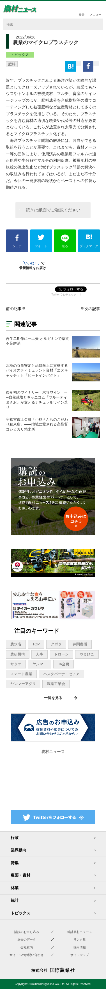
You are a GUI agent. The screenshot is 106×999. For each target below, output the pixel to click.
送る (65, 241)
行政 (15, 837)
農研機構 (17, 654)
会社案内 (26, 947)
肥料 (11, 64)
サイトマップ (79, 955)
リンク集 (79, 939)
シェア (17, 241)
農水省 (15, 644)
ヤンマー (39, 664)
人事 (39, 654)
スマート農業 (21, 674)
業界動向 (18, 850)
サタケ (15, 664)
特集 (15, 863)
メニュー (96, 14)
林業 (15, 888)
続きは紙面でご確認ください (53, 210)
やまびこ (87, 654)
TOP (36, 644)
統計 (15, 900)
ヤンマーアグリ (23, 684)
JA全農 (63, 664)
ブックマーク (89, 241)
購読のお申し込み (26, 932)
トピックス (20, 55)
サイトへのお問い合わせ (26, 955)
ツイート (41, 241)
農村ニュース (53, 751)
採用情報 (79, 947)
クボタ (56, 644)
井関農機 (80, 644)
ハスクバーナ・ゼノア (61, 674)
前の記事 (14, 308)
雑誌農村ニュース (79, 932)
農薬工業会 (56, 684)
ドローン (61, 654)
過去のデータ (26, 939)
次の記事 (92, 308)
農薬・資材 (20, 875)
